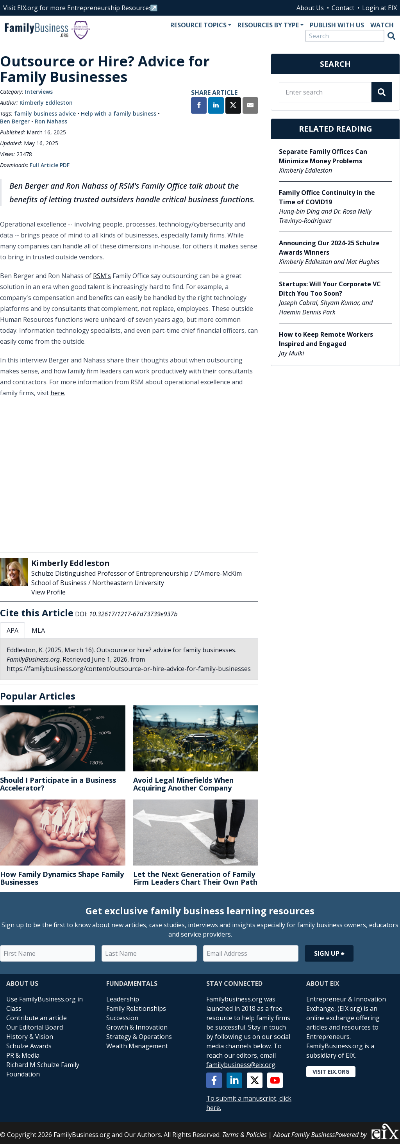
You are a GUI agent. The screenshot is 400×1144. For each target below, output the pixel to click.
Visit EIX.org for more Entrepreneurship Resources (77, 8)
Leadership (122, 999)
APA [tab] (12, 630)
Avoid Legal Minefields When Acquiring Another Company (183, 784)
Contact (343, 8)
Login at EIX (379, 8)
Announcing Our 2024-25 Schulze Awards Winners (329, 248)
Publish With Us (337, 25)
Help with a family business (118, 113)
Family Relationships (136, 1008)
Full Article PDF (50, 165)
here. (57, 393)
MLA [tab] (38, 630)
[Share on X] (233, 106)
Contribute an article (36, 1018)
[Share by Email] (250, 106)
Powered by (367, 1131)
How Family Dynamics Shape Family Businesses (62, 878)
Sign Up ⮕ (329, 953)
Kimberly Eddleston (46, 102)
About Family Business (304, 1134)
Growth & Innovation (137, 1027)
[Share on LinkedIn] (216, 106)
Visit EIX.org (330, 1071)
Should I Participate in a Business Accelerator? (58, 784)
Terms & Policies (244, 1134)
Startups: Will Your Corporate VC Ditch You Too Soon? (330, 289)
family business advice (45, 113)
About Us (310, 8)
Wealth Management (137, 1046)
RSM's (102, 275)
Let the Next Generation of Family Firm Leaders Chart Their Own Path (195, 878)
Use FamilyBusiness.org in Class (44, 1004)
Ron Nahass (51, 121)
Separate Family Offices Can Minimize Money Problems (323, 156)
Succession (122, 1018)
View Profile (48, 592)
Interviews (39, 91)
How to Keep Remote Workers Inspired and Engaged (326, 339)
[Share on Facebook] (199, 106)
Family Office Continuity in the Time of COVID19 (327, 197)
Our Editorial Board (34, 1027)
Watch (382, 25)
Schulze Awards (29, 1046)
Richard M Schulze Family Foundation (42, 1069)
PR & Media (22, 1055)
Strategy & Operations (139, 1036)
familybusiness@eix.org (240, 1064)
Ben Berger (15, 121)
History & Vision (29, 1036)
